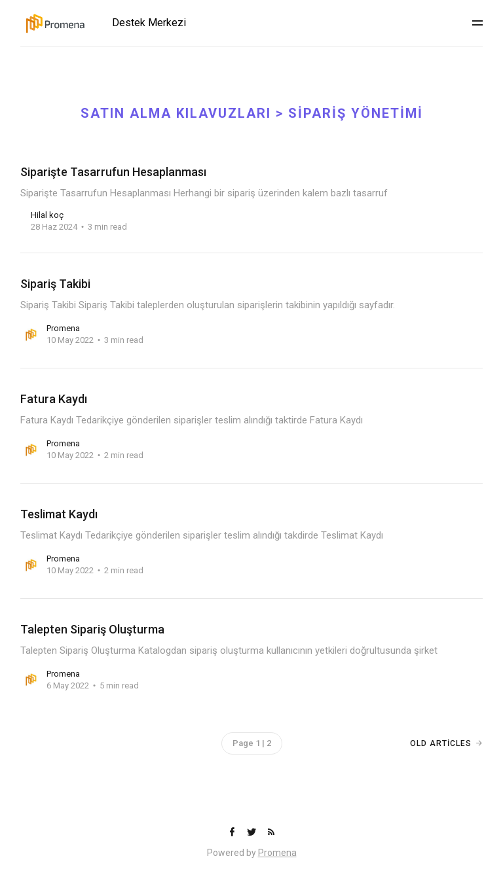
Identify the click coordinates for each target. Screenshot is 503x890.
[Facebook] (233, 833)
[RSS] (271, 833)
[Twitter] (252, 833)
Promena (277, 852)
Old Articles (441, 743)
